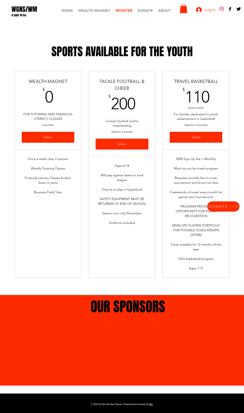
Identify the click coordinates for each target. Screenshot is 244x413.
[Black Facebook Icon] (230, 9)
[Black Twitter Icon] (239, 9)
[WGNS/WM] (24, 9)
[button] (183, 8)
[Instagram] (221, 9)
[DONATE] (223, 206)
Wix (151, 404)
